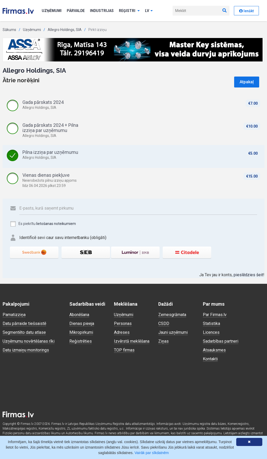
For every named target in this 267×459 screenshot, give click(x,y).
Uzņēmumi (52, 11)
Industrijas (102, 11)
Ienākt (246, 11)
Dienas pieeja (81, 323)
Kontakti (210, 358)
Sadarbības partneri (220, 341)
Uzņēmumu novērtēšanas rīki (28, 341)
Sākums (9, 30)
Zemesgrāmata (172, 314)
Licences (211, 332)
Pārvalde (76, 11)
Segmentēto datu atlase (24, 332)
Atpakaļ (247, 81)
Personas (123, 323)
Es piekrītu (43, 224)
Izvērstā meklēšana (131, 341)
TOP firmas (124, 350)
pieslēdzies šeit (248, 274)
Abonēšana (79, 314)
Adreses (122, 332)
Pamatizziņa (14, 314)
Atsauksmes (214, 350)
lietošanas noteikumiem (56, 224)
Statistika (211, 323)
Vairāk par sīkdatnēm (152, 453)
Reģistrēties (80, 341)
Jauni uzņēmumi (173, 332)
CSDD (163, 323)
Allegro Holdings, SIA (65, 30)
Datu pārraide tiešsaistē (24, 323)
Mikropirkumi (81, 332)
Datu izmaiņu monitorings (26, 350)
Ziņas (163, 341)
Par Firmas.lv (215, 314)
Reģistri (129, 11)
